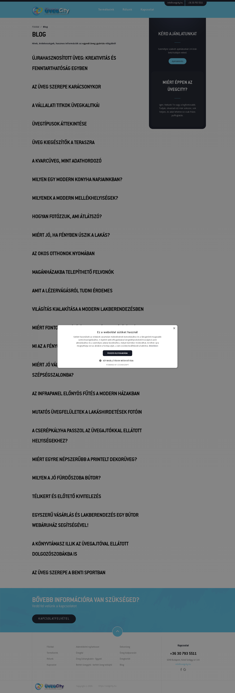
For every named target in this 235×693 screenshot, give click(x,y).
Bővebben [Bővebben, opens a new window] (153, 345)
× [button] (174, 328)
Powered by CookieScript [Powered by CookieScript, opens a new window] (117, 364)
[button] (117, 360)
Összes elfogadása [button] (117, 353)
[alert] (117, 346)
